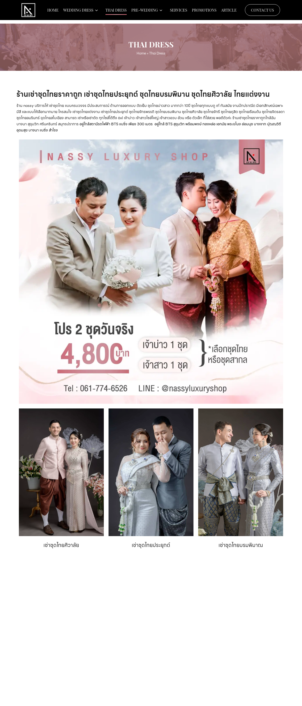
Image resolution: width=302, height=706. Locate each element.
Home (53, 12)
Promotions (204, 12)
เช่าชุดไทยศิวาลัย (61, 545)
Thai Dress (116, 12)
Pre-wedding (144, 12)
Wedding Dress (78, 12)
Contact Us (262, 11)
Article (228, 12)
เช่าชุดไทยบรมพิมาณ (240, 545)
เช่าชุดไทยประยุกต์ (151, 545)
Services (178, 12)
